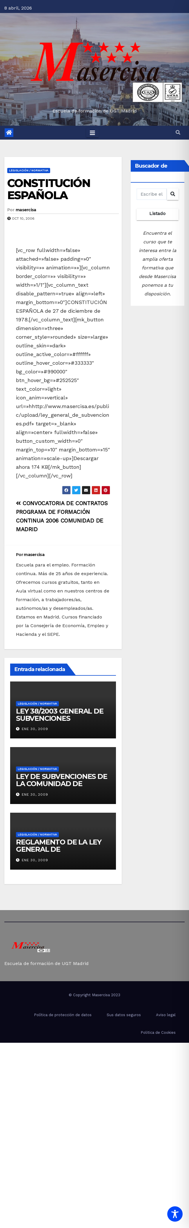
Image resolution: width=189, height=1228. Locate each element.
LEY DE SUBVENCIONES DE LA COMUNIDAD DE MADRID (61, 783)
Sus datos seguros (124, 1015)
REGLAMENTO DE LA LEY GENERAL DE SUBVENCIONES (58, 849)
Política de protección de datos (63, 1015)
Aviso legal (166, 1015)
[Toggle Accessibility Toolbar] (175, 1214)
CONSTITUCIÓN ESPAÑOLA (48, 189)
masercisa (26, 209)
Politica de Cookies (158, 1032)
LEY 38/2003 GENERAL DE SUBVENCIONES (59, 715)
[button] (178, 132)
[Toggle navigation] (92, 132)
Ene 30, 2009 (35, 729)
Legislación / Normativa (28, 170)
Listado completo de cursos (157, 215)
